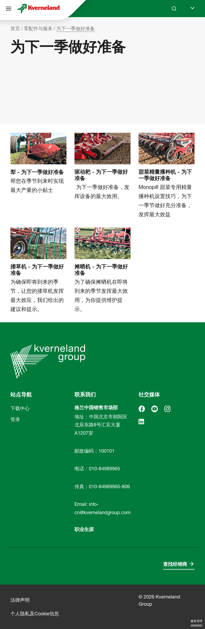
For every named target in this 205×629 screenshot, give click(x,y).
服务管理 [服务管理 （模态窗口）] (196, 623)
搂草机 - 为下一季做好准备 (37, 269)
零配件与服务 (38, 28)
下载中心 (20, 408)
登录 (15, 419)
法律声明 (20, 600)
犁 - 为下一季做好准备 (37, 172)
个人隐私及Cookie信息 (34, 614)
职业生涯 (84, 529)
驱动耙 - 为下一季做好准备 (101, 175)
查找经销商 (175, 564)
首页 (15, 28)
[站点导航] (8, 8)
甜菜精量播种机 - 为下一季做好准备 (165, 175)
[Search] (174, 8)
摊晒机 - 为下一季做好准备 (101, 269)
